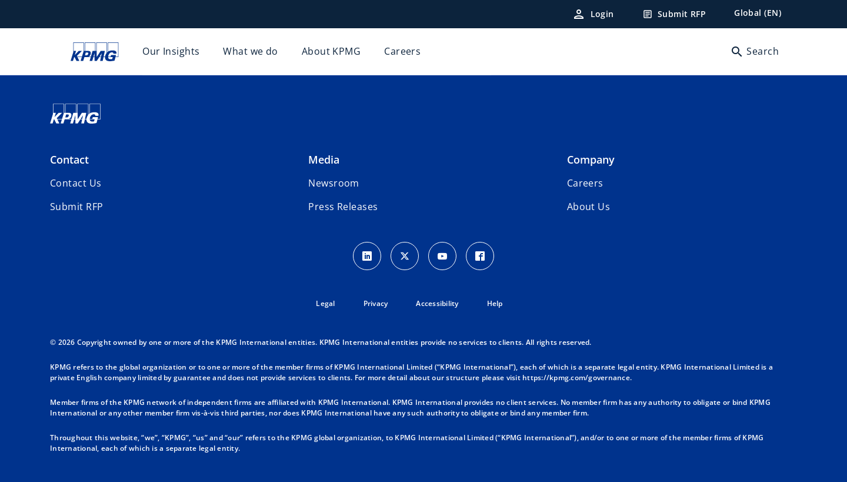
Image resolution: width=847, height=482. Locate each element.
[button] (76, 207)
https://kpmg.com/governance (576, 378)
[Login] (593, 14)
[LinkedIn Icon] (367, 256)
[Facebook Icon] (480, 256)
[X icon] (405, 256)
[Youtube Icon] (442, 256)
